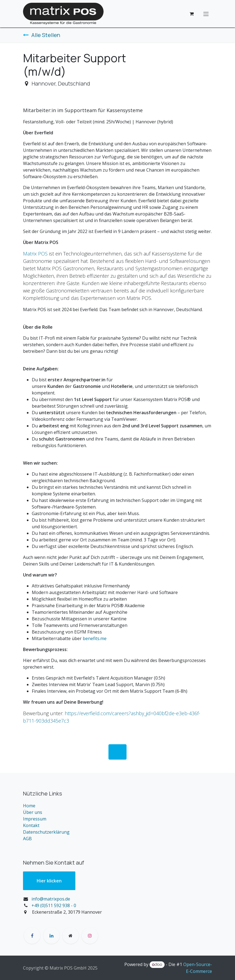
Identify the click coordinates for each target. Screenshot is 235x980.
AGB (27, 839)
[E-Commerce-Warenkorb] (191, 13)
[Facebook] (32, 935)
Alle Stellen (41, 35)
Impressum (34, 819)
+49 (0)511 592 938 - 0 (53, 905)
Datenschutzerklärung (46, 832)
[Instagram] (90, 935)
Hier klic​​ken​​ (49, 881)
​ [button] (117, 752)
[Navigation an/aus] (206, 13)
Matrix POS (35, 253)
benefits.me (95, 638)
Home (29, 806)
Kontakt (31, 825)
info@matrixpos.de (50, 899)
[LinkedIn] (51, 935)
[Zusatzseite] (70, 935)
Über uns (32, 812)
